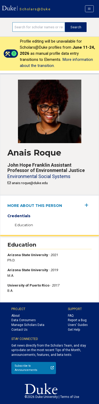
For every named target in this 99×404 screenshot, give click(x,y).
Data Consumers (23, 320)
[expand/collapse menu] (88, 205)
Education (24, 225)
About (15, 315)
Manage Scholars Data (27, 325)
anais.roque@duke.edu (30, 183)
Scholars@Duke (35, 9)
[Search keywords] (38, 27)
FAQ (71, 315)
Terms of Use (69, 397)
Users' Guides (78, 325)
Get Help (74, 330)
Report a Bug (77, 320)
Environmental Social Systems (38, 176)
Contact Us (19, 330)
